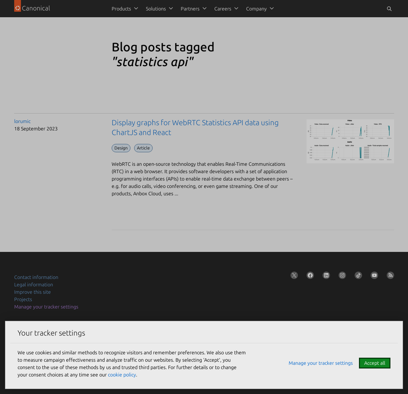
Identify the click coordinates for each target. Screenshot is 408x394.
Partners (190, 8)
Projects (23, 299)
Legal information (33, 284)
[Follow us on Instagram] (341, 276)
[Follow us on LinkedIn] (325, 276)
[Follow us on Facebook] (309, 276)
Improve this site (32, 292)
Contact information (36, 277)
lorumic (22, 121)
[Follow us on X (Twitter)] (293, 276)
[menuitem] (124, 8)
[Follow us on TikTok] (357, 276)
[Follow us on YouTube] (373, 276)
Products (121, 8)
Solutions (156, 8)
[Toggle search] (389, 8)
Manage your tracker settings (46, 306)
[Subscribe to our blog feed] (389, 276)
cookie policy (122, 374)
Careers (222, 8)
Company (256, 8)
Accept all (374, 363)
